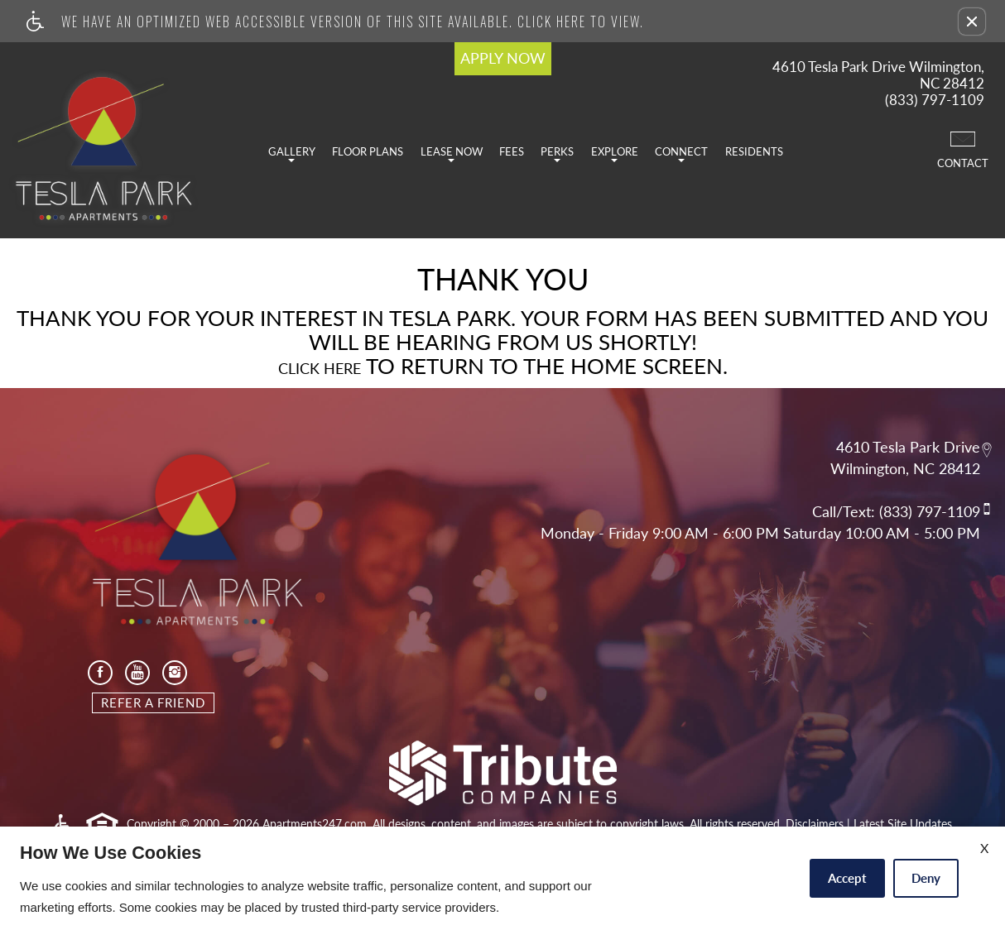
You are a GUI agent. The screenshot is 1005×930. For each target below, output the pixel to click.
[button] (972, 21)
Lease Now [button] (452, 153)
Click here (319, 369)
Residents (754, 151)
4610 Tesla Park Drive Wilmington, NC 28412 (878, 75)
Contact (962, 149)
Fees (511, 151)
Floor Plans (367, 151)
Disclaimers (815, 824)
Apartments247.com (314, 824)
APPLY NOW (503, 58)
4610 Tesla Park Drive (908, 447)
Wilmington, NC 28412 (905, 469)
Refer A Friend (153, 702)
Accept (847, 877)
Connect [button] (681, 153)
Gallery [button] (291, 153)
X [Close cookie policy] (984, 848)
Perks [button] (557, 153)
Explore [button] (614, 153)
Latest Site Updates (903, 824)
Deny (925, 877)
